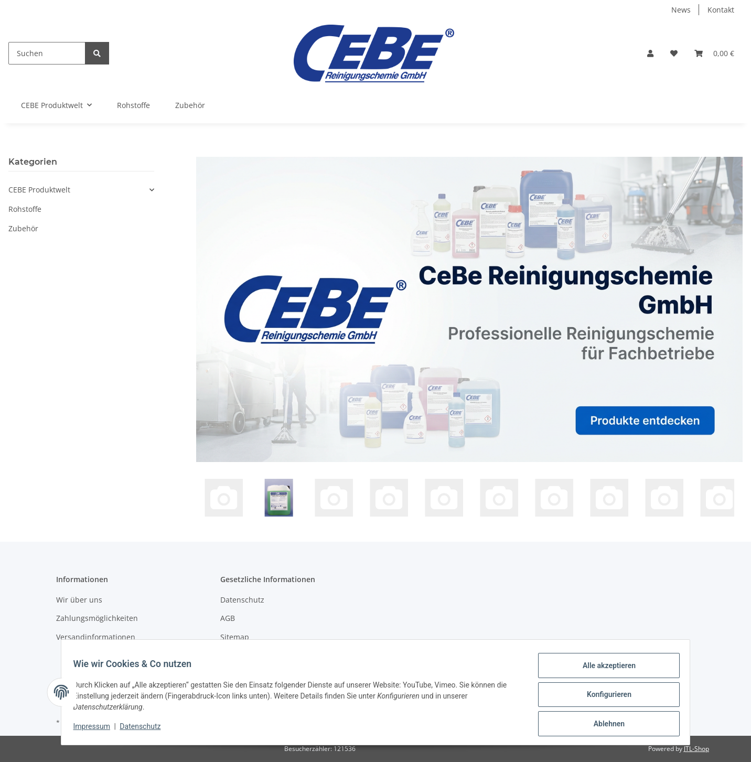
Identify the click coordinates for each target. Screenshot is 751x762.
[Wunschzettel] (674, 53)
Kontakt (720, 10)
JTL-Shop (696, 748)
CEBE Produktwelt (39, 190)
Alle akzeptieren (603, 670)
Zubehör (23, 228)
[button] (650, 53)
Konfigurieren (604, 697)
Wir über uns (79, 600)
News (681, 10)
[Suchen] (46, 53)
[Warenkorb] (714, 53)
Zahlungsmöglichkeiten (97, 618)
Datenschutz (242, 600)
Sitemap (234, 637)
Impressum (96, 729)
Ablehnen (603, 725)
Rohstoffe (24, 209)
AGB (227, 618)
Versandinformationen (95, 637)
